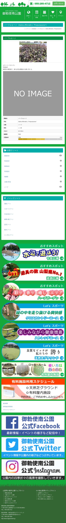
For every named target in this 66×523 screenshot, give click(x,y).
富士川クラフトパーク (11, 497)
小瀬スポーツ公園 (9, 495)
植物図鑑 (34, 28)
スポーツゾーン (8, 209)
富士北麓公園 (8, 499)
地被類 (33, 176)
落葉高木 (33, 155)
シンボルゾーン (8, 235)
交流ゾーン (7, 224)
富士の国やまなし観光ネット (45, 499)
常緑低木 (33, 171)
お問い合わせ (58, 3)
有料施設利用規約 (8, 406)
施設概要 (5, 403)
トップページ (27, 28)
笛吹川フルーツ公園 (10, 501)
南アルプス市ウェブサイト (45, 495)
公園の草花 (33, 182)
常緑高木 (33, 161)
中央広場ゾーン (8, 214)
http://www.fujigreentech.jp (8, 518)
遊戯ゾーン (7, 203)
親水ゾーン (7, 229)
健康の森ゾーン (8, 219)
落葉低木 (33, 166)
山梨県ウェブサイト (43, 493)
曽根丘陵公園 (8, 493)
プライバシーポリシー (9, 409)
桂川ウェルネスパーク (11, 503)
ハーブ (33, 187)
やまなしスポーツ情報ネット (45, 497)
